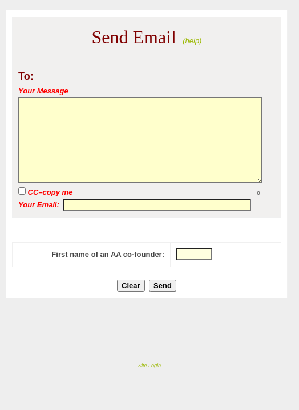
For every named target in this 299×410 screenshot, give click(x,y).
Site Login (149, 365)
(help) (192, 40)
